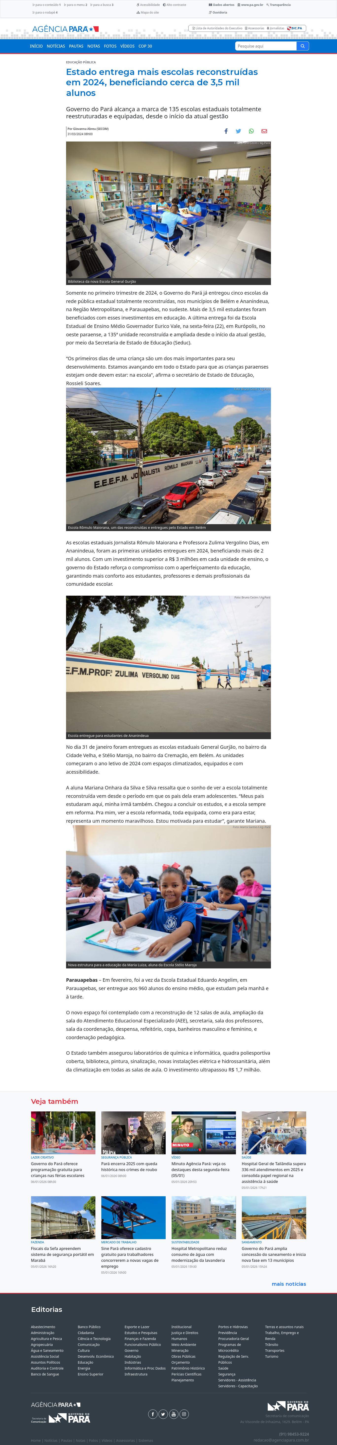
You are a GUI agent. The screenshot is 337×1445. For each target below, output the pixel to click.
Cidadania (86, 1332)
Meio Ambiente (184, 1344)
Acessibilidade (148, 5)
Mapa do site (148, 12)
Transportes (274, 1350)
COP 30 (145, 46)
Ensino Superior (91, 1374)
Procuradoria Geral (233, 1338)
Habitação (133, 1356)
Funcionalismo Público (143, 1344)
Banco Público (89, 1326)
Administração (42, 1332)
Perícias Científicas (187, 1374)
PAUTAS (76, 46)
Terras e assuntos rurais (284, 1326)
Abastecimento (43, 1326)
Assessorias (254, 28)
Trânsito (271, 1344)
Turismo (271, 1356)
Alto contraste (174, 5)
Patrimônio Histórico (188, 1368)
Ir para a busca (101, 5)
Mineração (180, 1350)
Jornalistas (275, 28)
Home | (38, 1440)
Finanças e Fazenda (140, 1338)
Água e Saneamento (47, 1350)
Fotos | (95, 1440)
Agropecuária (42, 1344)
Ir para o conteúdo (47, 5)
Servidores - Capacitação (238, 1386)
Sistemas (146, 1440)
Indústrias (133, 1362)
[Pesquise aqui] (303, 46)
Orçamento (181, 1362)
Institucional (182, 1326)
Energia (84, 1368)
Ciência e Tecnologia (94, 1338)
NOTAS (93, 46)
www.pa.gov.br (250, 5)
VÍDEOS (127, 46)
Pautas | (68, 1440)
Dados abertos (221, 5)
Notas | (82, 1440)
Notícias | (52, 1440)
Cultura (84, 1350)
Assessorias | (127, 1440)
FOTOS (110, 46)
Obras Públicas (183, 1356)
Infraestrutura (136, 1374)
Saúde (223, 1368)
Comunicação (89, 1344)
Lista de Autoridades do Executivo (217, 28)
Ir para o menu (75, 5)
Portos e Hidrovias (233, 1326)
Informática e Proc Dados (145, 1368)
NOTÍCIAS (56, 46)
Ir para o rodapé (45, 12)
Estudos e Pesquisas (141, 1332)
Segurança (226, 1374)
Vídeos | (109, 1440)
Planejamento (183, 1380)
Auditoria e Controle (47, 1368)
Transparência (278, 5)
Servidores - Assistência (237, 1380)
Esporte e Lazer (137, 1326)
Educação (85, 1362)
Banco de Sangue (45, 1374)
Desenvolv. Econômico (96, 1356)
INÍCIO (36, 46)
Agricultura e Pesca (46, 1338)
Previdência (227, 1332)
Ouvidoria (218, 12)
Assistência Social (45, 1356)
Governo (132, 1350)
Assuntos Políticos (45, 1362)
